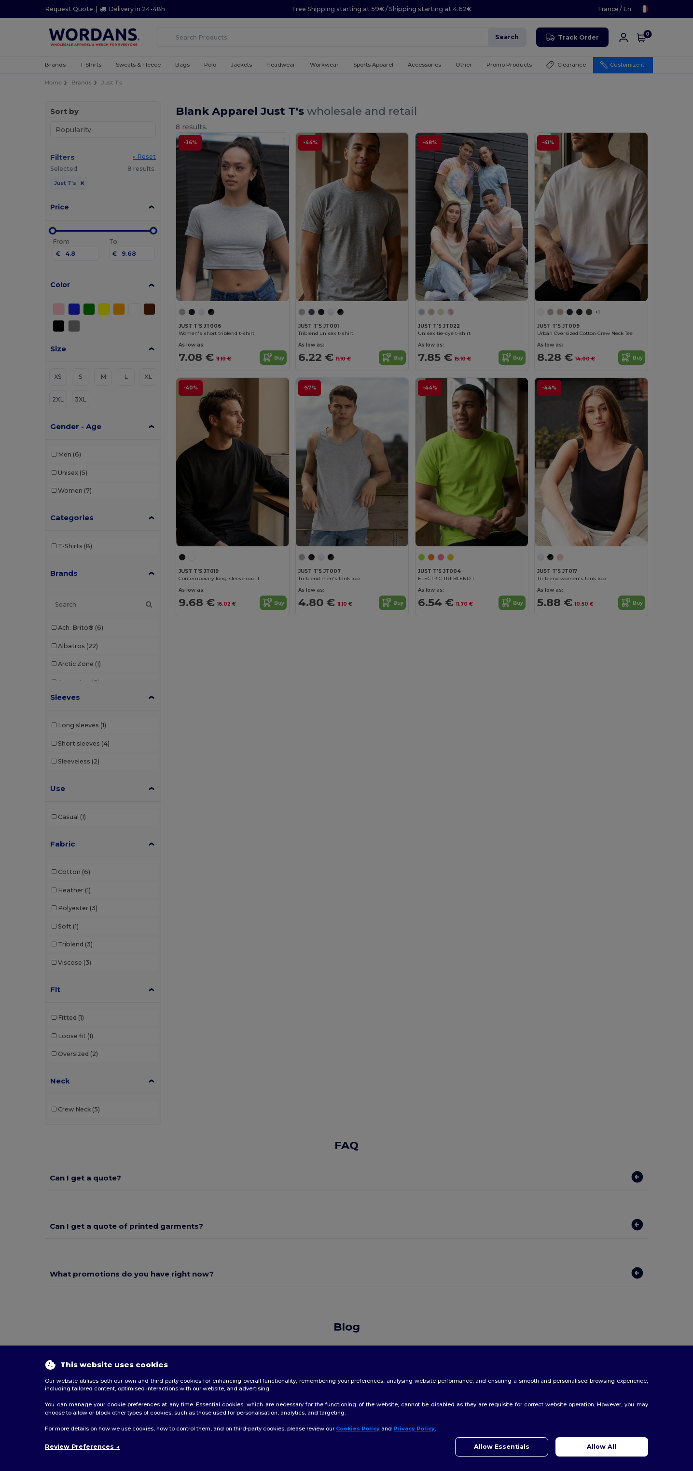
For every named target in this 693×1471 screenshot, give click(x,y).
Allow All (601, 1446)
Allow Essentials (501, 1446)
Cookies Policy (358, 1428)
